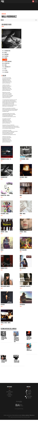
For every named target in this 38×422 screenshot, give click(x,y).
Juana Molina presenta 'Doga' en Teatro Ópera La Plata (4, 338)
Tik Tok (28, 394)
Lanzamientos (9, 394)
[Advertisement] (18, 375)
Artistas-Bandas (9, 391)
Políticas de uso (32, 415)
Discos (2, 20)
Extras (9, 396)
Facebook (28, 393)
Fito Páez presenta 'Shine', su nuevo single (17, 361)
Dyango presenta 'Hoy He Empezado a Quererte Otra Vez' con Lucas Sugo (16, 339)
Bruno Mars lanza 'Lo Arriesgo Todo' (29, 349)
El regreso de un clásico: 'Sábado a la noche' (4, 361)
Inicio (9, 390)
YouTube (28, 390)
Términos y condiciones (25, 415)
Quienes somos (28, 396)
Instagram (28, 391)
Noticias (9, 393)
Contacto (28, 397)
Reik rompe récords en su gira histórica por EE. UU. (29, 338)
